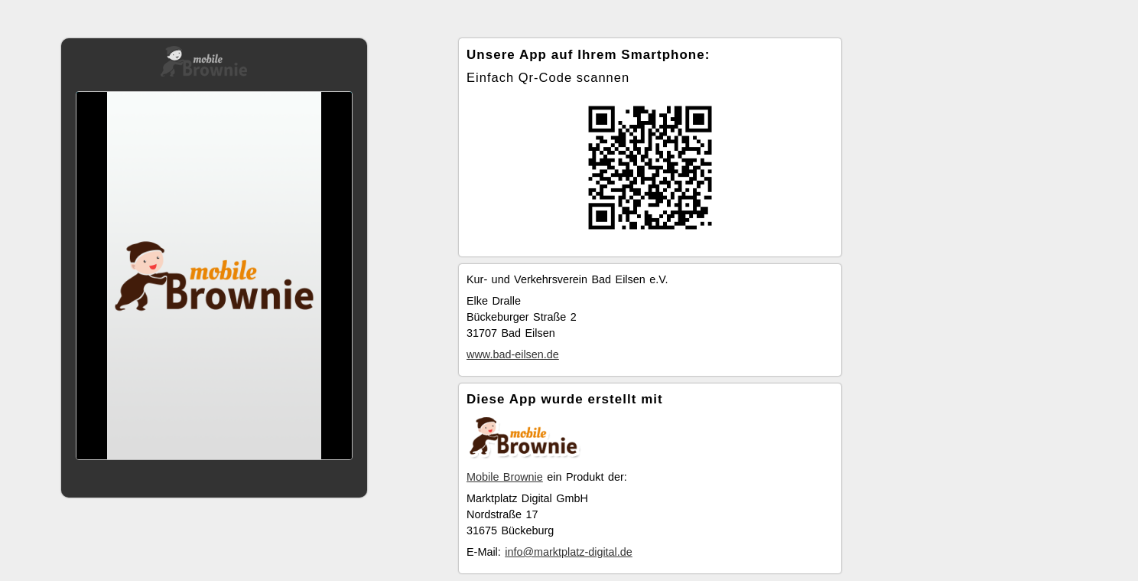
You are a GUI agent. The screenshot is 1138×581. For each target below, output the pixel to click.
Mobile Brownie (505, 477)
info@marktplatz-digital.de (568, 552)
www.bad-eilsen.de (513, 354)
